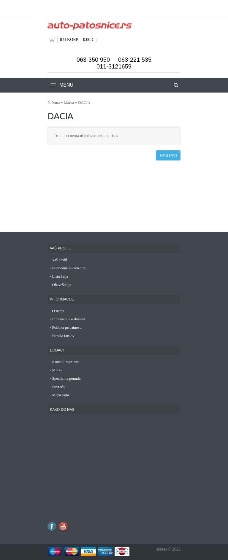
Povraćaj (59, 386)
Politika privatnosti (67, 327)
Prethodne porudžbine (69, 268)
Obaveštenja (61, 284)
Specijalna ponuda (66, 378)
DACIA (84, 102)
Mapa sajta (60, 395)
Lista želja (60, 276)
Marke (57, 370)
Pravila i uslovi (64, 335)
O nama (58, 310)
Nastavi (168, 155)
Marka (69, 102)
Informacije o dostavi (68, 319)
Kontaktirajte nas (65, 361)
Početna (54, 102)
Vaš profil (59, 259)
